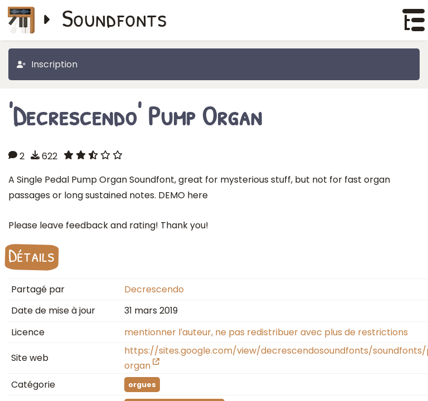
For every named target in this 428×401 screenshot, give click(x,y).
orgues (142, 384)
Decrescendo (154, 289)
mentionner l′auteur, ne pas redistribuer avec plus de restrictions (266, 332)
